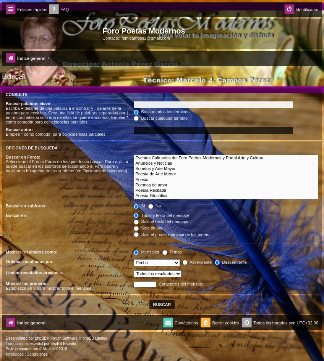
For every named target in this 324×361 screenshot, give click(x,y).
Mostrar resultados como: (31, 252)
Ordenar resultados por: (30, 261)
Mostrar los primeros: (27, 283)
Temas (172, 252)
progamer (23, 349)
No (154, 206)
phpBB (41, 338)
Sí (139, 206)
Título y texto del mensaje (161, 215)
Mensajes (146, 252)
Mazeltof (50, 349)
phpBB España (63, 344)
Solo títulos (148, 228)
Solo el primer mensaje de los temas (171, 234)
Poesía (226, 180)
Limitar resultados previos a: (34, 272)
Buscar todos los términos (162, 111)
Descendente (231, 262)
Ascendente (197, 262)
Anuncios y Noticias (226, 163)
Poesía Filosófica (226, 196)
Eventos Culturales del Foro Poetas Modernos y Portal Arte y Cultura (226, 158)
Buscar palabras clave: (29, 103)
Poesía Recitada (226, 190)
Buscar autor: (19, 129)
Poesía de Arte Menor (226, 174)
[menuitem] (59, 9)
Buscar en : (17, 215)
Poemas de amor (226, 185)
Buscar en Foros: (23, 157)
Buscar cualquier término (161, 118)
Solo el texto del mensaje (161, 221)
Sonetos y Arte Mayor (226, 169)
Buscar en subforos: (26, 206)
